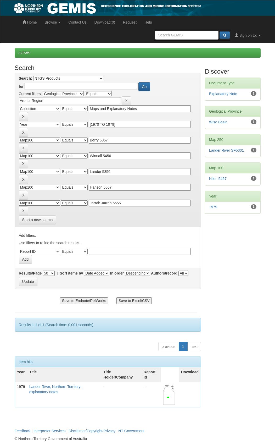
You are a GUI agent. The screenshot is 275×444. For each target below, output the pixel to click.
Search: (25, 78)
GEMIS (24, 53)
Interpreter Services (49, 431)
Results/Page (30, 273)
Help (148, 22)
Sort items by (71, 273)
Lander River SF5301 (226, 150)
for (21, 86)
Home (30, 22)
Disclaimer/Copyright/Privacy (92, 431)
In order (117, 273)
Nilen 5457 (218, 179)
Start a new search (37, 220)
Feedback (23, 431)
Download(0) (104, 22)
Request (130, 22)
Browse (53, 22)
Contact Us (77, 22)
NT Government (131, 431)
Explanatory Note (223, 94)
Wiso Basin (218, 122)
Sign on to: (248, 35)
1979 (213, 207)
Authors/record (164, 273)
